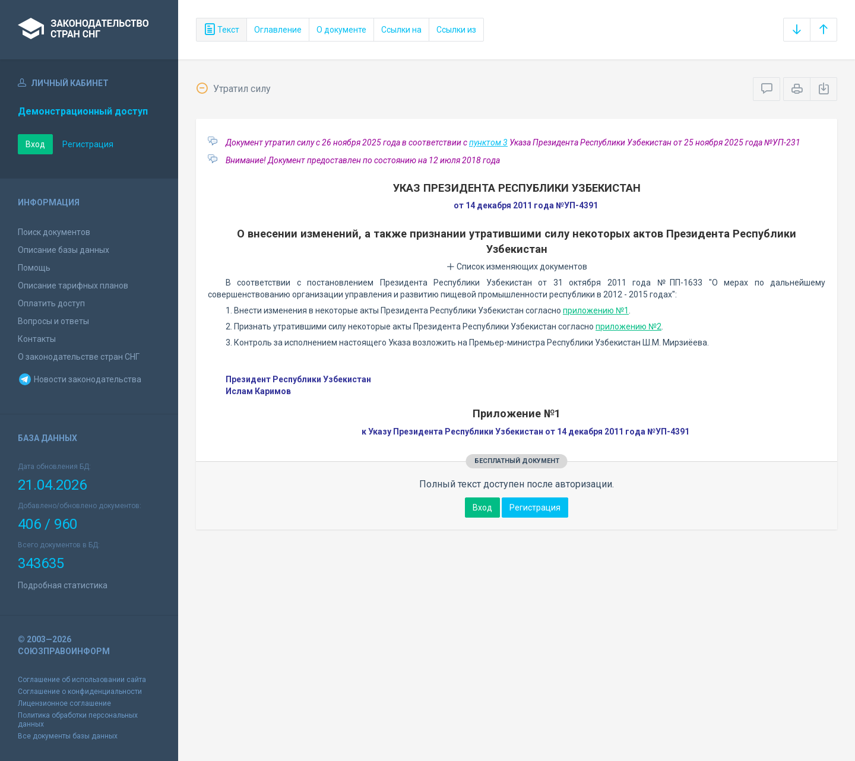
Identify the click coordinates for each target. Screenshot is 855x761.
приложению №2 (628, 326)
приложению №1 (596, 310)
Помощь (34, 267)
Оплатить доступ (51, 303)
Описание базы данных (63, 250)
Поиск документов (54, 232)
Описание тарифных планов (73, 285)
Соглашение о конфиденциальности (80, 691)
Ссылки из (456, 29)
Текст (221, 30)
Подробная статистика (62, 585)
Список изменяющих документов (516, 266)
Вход (35, 144)
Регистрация (87, 144)
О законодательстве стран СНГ (79, 357)
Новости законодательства (79, 379)
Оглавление (278, 29)
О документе (341, 29)
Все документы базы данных (68, 736)
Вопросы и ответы (53, 321)
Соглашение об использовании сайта (82, 680)
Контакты (37, 339)
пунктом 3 (488, 142)
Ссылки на (401, 29)
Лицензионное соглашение (64, 703)
